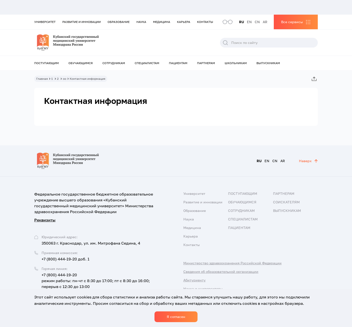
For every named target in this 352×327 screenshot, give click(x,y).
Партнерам (206, 63)
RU (241, 22)
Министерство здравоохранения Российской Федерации (232, 263)
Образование (119, 22)
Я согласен (176, 317)
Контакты (205, 22)
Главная (42, 78)
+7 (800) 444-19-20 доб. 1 (65, 259)
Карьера (183, 22)
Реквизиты (44, 220)
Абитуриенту (194, 280)
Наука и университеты (202, 289)
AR (265, 22)
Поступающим (46, 63)
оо (64, 78)
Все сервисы (292, 22)
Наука (141, 22)
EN (249, 22)
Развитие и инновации (81, 22)
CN (257, 22)
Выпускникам (268, 63)
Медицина (161, 22)
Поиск (225, 43)
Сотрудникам (113, 63)
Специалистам (147, 63)
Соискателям (286, 202)
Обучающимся (80, 63)
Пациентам (178, 63)
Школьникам (236, 63)
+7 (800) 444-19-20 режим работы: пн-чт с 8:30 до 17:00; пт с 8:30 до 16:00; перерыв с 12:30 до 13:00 (96, 280)
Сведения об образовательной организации (220, 271)
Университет (44, 22)
